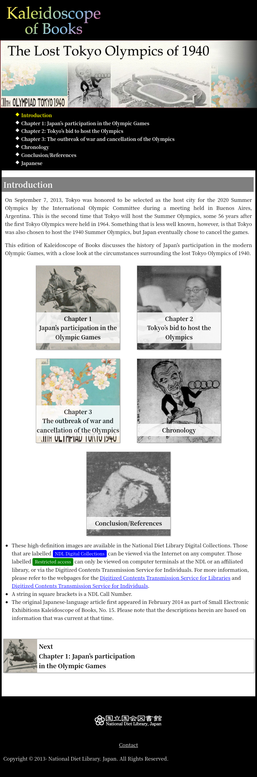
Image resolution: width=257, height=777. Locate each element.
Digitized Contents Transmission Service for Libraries (165, 577)
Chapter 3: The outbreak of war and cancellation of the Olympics (97, 139)
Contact (128, 744)
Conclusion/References (48, 155)
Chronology (35, 147)
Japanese (31, 163)
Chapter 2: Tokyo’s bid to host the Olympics (72, 131)
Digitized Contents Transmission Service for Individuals (80, 585)
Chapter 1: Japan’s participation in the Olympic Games (85, 123)
